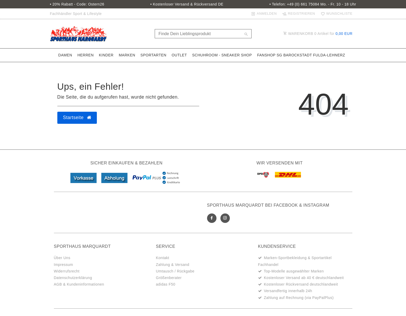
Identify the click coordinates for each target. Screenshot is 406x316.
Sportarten (153, 55)
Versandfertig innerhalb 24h (288, 291)
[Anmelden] (264, 13)
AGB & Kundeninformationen (79, 284)
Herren (85, 55)
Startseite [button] (77, 117)
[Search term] (203, 33)
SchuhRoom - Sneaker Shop (222, 55)
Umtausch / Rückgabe (175, 271)
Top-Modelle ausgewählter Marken (294, 271)
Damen (65, 55)
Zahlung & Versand (173, 265)
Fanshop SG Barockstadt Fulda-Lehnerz (301, 55)
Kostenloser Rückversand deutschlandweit (301, 284)
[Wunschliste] (335, 13)
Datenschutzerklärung (73, 278)
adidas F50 (165, 284)
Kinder (106, 55)
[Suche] (246, 34)
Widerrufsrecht (67, 271)
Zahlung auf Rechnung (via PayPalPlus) (299, 298)
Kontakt (162, 258)
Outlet (179, 55)
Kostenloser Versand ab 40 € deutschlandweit (304, 278)
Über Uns (62, 258)
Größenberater (169, 278)
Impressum (63, 265)
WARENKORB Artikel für (318, 33)
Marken (127, 55)
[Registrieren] (298, 13)
